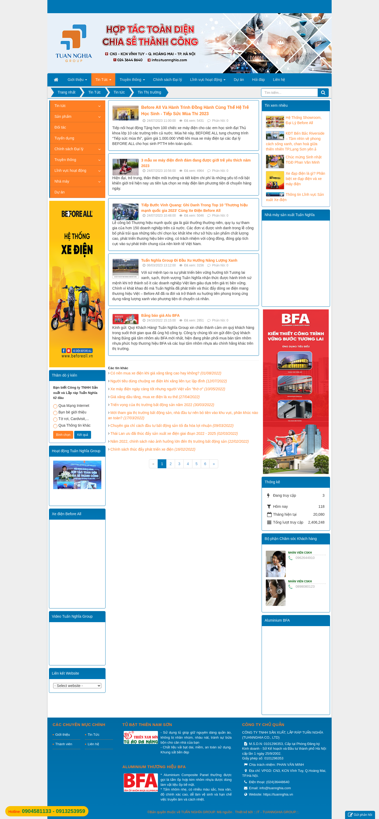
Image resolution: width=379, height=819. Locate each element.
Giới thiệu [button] (77, 81)
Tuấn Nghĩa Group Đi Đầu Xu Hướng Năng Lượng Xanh (189, 260)
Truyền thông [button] (132, 81)
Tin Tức (93, 735)
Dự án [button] (239, 79)
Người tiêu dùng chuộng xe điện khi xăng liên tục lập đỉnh (169, 381)
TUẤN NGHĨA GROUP (198, 812)
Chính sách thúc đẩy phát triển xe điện (153, 449)
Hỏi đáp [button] (258, 79)
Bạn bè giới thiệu (69, 412)
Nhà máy (61, 181)
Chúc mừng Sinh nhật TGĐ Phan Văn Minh (303, 159)
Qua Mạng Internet (71, 405)
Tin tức (60, 106)
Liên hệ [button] (279, 79)
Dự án (59, 192)
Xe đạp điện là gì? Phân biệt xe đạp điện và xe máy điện (305, 178)
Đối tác (60, 127)
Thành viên (63, 744)
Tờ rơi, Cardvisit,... (71, 419)
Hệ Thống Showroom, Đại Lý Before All (303, 120)
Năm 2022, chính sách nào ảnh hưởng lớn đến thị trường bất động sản (180, 441)
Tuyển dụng (64, 138)
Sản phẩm (62, 116)
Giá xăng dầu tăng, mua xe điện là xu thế (155, 397)
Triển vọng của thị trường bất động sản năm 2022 (162, 405)
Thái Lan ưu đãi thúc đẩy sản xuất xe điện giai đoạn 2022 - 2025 (174, 433)
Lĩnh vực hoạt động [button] (208, 81)
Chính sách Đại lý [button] (167, 79)
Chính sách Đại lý (68, 149)
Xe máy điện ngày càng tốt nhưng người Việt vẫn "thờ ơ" (168, 389)
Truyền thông (65, 160)
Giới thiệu (62, 735)
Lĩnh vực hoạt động (70, 170)
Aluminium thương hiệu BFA (154, 766)
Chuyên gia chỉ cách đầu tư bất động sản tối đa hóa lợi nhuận (172, 425)
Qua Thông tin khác (72, 425)
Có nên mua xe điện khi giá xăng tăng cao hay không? (166, 373)
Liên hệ (93, 744)
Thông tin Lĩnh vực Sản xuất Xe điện (295, 197)
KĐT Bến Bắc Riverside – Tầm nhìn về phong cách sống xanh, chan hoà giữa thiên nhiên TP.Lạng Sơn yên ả (295, 141)
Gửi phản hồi (360, 814)
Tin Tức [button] (103, 81)
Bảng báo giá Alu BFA (160, 315)
